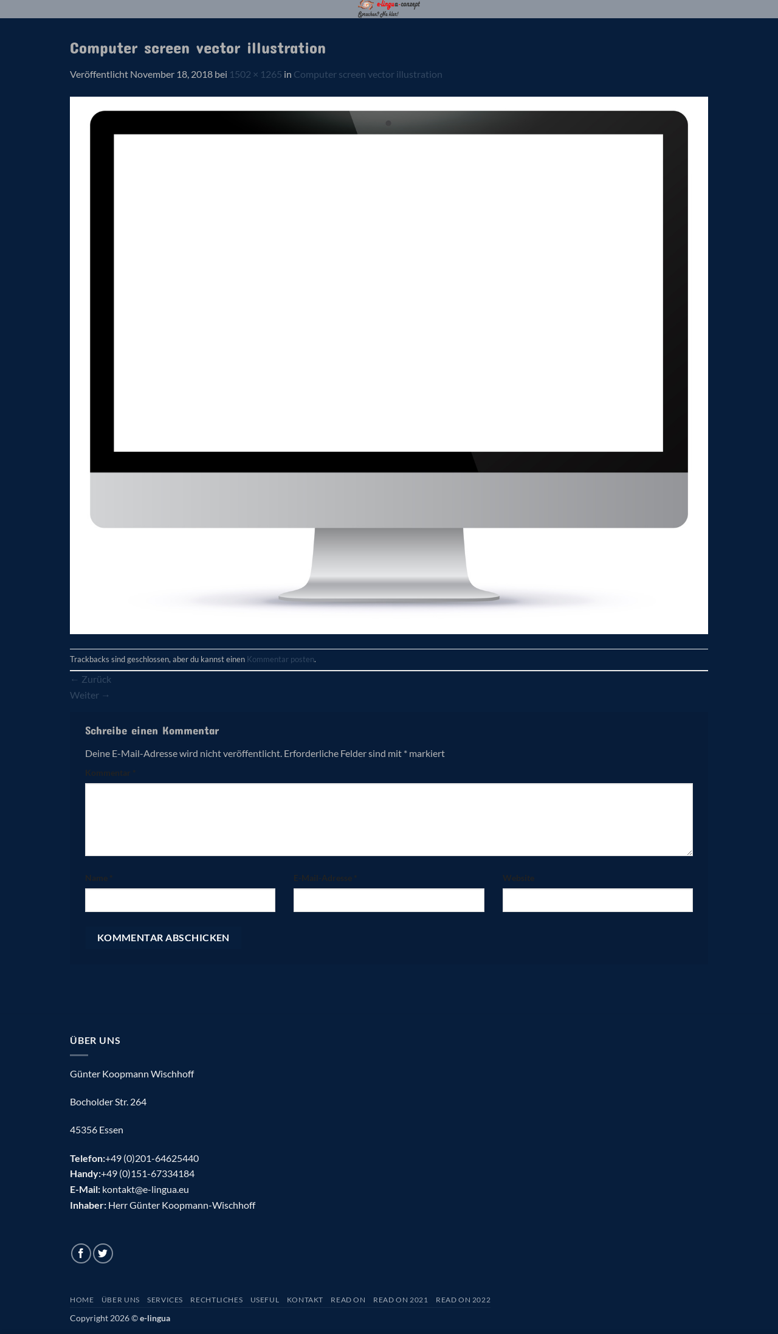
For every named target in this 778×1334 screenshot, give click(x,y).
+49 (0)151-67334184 (147, 1173)
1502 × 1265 (255, 74)
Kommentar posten (280, 659)
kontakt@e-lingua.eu (145, 1189)
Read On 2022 (463, 1299)
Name (99, 878)
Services (165, 1299)
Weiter (90, 694)
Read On (348, 1299)
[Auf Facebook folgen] (81, 1253)
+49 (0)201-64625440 (152, 1158)
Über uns (121, 1299)
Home (82, 1299)
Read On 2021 (400, 1299)
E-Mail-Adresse (325, 878)
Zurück (90, 679)
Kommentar (110, 772)
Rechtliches (216, 1299)
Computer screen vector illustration (368, 74)
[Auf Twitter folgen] (103, 1253)
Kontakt (305, 1299)
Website (518, 878)
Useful (265, 1299)
